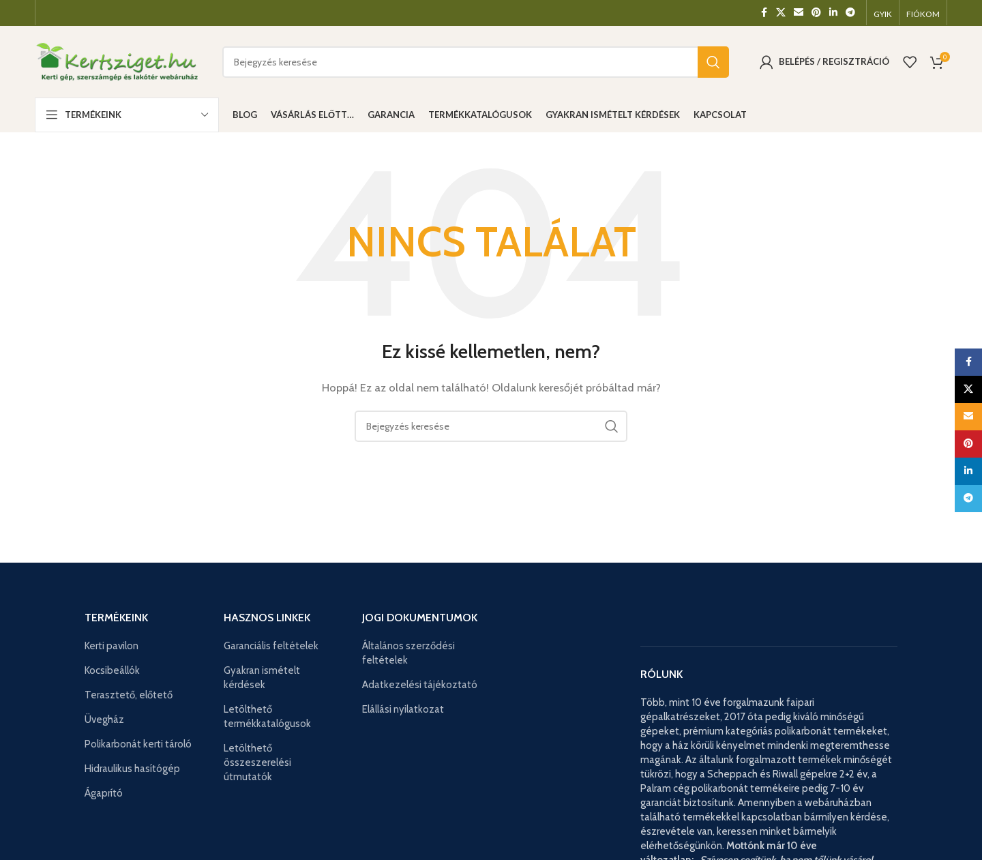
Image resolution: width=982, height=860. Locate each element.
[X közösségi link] (781, 12)
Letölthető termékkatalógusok (267, 716)
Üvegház (104, 719)
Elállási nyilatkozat (403, 709)
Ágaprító (104, 793)
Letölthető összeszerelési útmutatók (257, 762)
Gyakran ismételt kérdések (262, 677)
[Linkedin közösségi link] (833, 12)
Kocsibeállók (112, 670)
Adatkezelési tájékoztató (419, 685)
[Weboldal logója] (118, 61)
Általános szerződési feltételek (408, 653)
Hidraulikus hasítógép (132, 768)
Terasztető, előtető (129, 695)
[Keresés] (475, 62)
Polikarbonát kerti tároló (138, 744)
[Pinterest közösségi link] (816, 12)
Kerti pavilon (111, 646)
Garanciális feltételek (271, 646)
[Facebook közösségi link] (764, 12)
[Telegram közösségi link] (850, 12)
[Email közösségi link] (798, 12)
